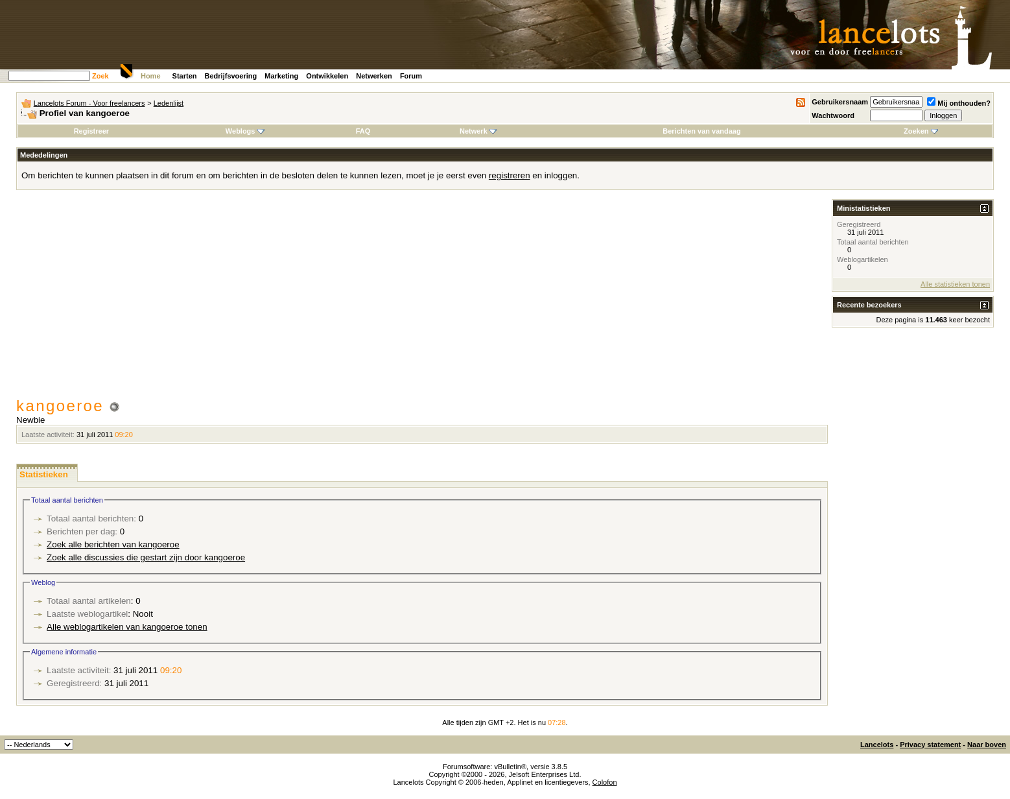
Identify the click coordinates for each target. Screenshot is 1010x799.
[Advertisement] (422, 299)
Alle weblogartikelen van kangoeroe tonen (127, 627)
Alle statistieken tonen (955, 284)
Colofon (605, 782)
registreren (509, 175)
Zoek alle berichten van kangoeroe (113, 544)
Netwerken (374, 76)
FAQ (363, 131)
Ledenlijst (168, 103)
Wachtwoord (833, 115)
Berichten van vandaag (701, 131)
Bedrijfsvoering (231, 76)
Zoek (100, 76)
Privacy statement (930, 744)
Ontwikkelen (327, 76)
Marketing (281, 76)
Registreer (91, 131)
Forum (411, 76)
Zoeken (921, 131)
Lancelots (876, 744)
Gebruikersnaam (840, 102)
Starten (184, 76)
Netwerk (478, 131)
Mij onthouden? (959, 103)
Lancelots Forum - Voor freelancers (89, 103)
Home (151, 76)
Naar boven (986, 744)
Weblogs (245, 131)
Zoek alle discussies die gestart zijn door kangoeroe (146, 557)
